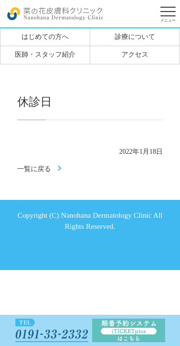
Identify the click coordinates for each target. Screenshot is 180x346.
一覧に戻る (34, 169)
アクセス (134, 54)
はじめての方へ (45, 36)
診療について (135, 36)
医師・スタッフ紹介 (45, 54)
